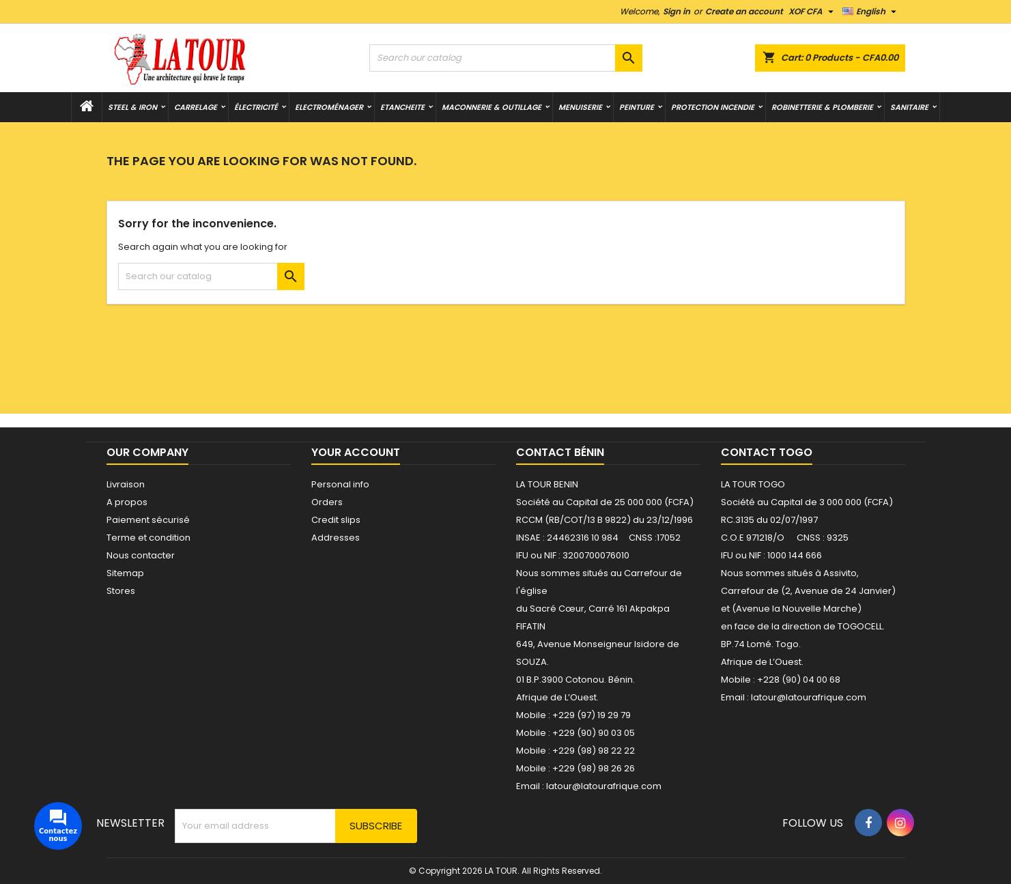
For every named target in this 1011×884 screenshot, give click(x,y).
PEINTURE (636, 107)
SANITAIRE (909, 107)
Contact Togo (766, 452)
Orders (327, 502)
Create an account (744, 11)
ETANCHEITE (402, 107)
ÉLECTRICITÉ (256, 107)
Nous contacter (140, 555)
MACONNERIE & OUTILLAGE (491, 107)
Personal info (340, 484)
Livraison (125, 484)
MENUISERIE (580, 107)
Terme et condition (148, 537)
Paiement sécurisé (148, 519)
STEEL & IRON (132, 107)
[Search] (505, 58)
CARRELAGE (195, 107)
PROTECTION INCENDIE (712, 107)
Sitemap (125, 573)
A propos (126, 502)
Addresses (335, 537)
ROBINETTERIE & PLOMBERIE (822, 107)
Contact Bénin (560, 452)
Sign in (676, 11)
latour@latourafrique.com (808, 697)
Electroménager (329, 107)
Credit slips (335, 519)
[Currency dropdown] (812, 11)
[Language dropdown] (871, 11)
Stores (120, 590)
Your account (355, 452)
